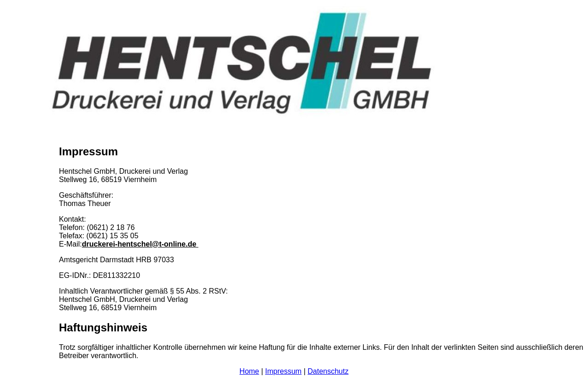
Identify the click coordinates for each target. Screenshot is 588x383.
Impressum (283, 371)
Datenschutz (328, 371)
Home (249, 371)
